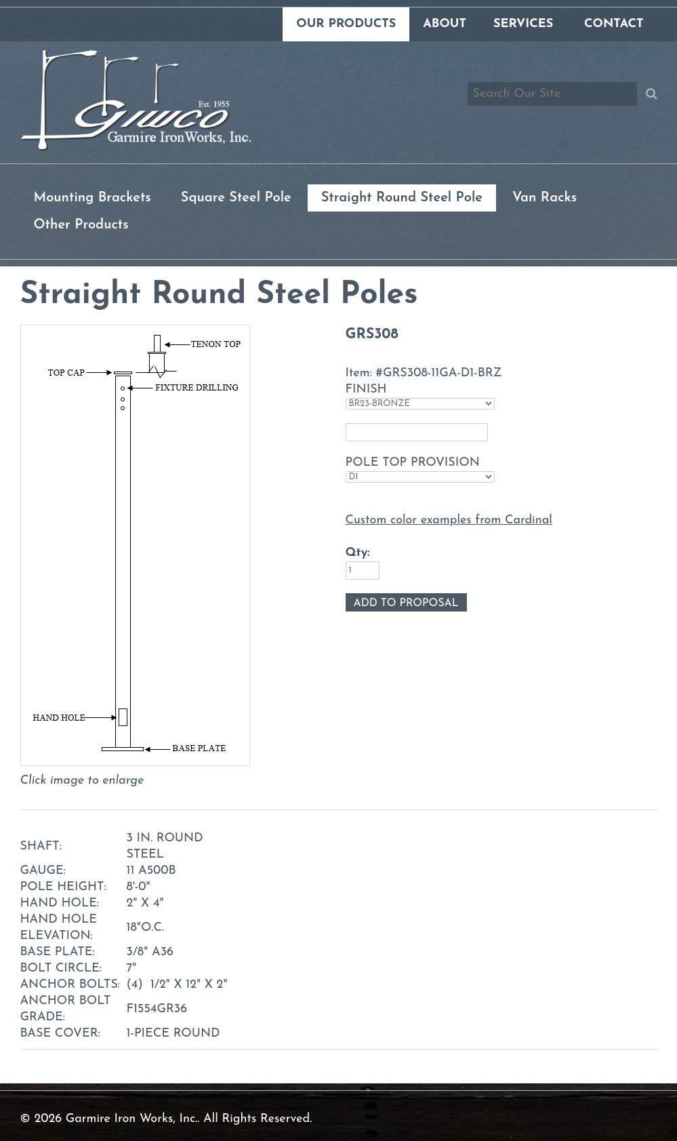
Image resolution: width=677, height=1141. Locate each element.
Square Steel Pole (236, 198)
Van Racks (544, 198)
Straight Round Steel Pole (402, 198)
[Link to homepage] (135, 148)
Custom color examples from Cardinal (449, 520)
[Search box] (552, 94)
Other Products (81, 225)
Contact (613, 24)
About (444, 24)
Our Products (346, 24)
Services (523, 24)
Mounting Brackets (92, 198)
